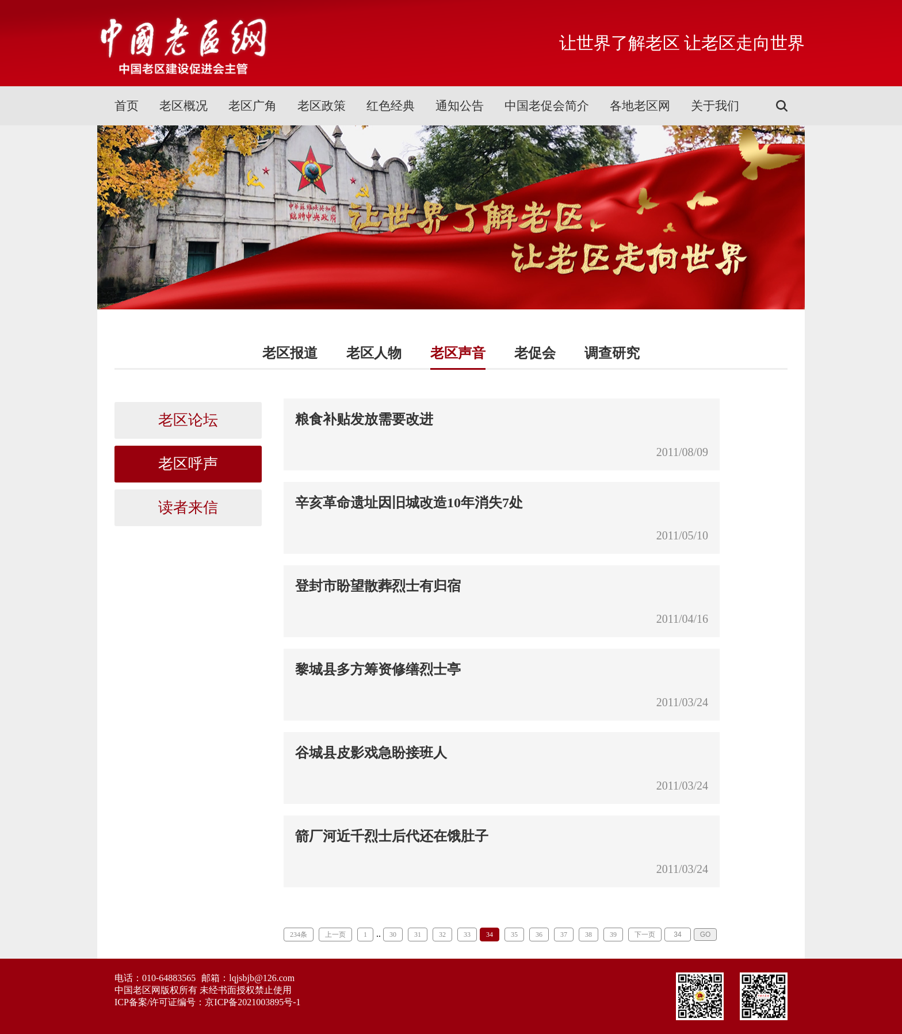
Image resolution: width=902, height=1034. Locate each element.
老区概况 (183, 106)
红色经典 (390, 106)
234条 (298, 934)
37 (563, 934)
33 (467, 934)
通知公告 (459, 106)
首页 (126, 106)
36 (539, 934)
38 (588, 934)
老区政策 (321, 106)
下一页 (645, 934)
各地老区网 (640, 106)
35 (514, 934)
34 (489, 934)
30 (392, 934)
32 (442, 934)
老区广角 (252, 106)
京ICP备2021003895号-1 (252, 1002)
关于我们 (715, 106)
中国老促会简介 (546, 106)
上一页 (335, 934)
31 (417, 934)
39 (613, 934)
